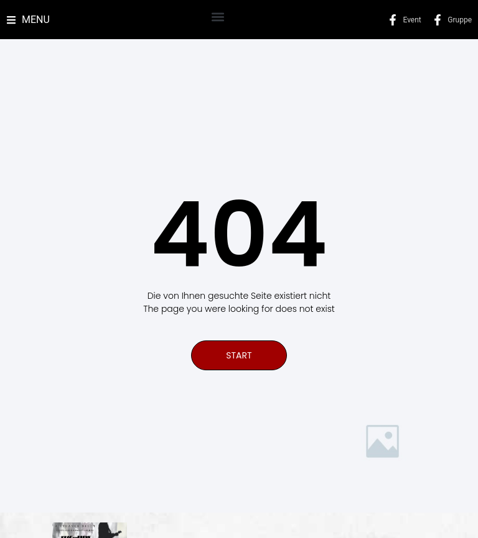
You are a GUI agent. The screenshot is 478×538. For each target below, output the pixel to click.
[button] (217, 16)
